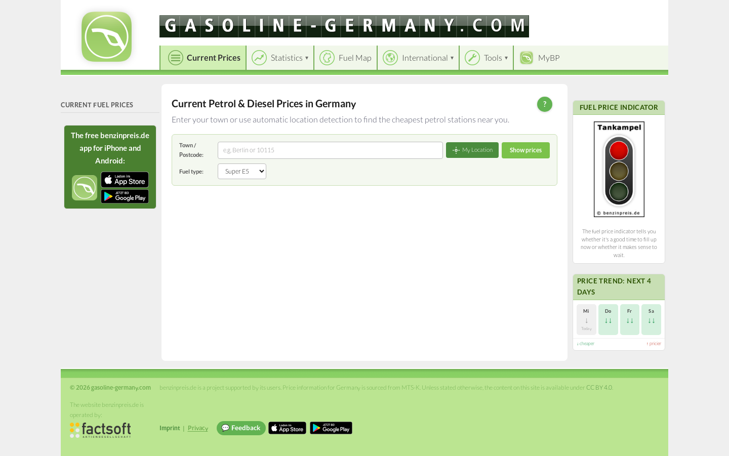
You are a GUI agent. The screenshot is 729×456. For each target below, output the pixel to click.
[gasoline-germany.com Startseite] (106, 36)
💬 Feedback (240, 428)
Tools (493, 57)
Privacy (198, 428)
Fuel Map (355, 57)
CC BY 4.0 (599, 387)
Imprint (169, 428)
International (425, 57)
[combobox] (330, 150)
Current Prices (213, 57)
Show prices (526, 150)
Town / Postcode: (191, 149)
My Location (472, 150)
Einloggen (644, 10)
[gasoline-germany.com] (344, 26)
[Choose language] (590, 10)
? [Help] (544, 103)
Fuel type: (191, 171)
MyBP (549, 57)
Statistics (287, 57)
